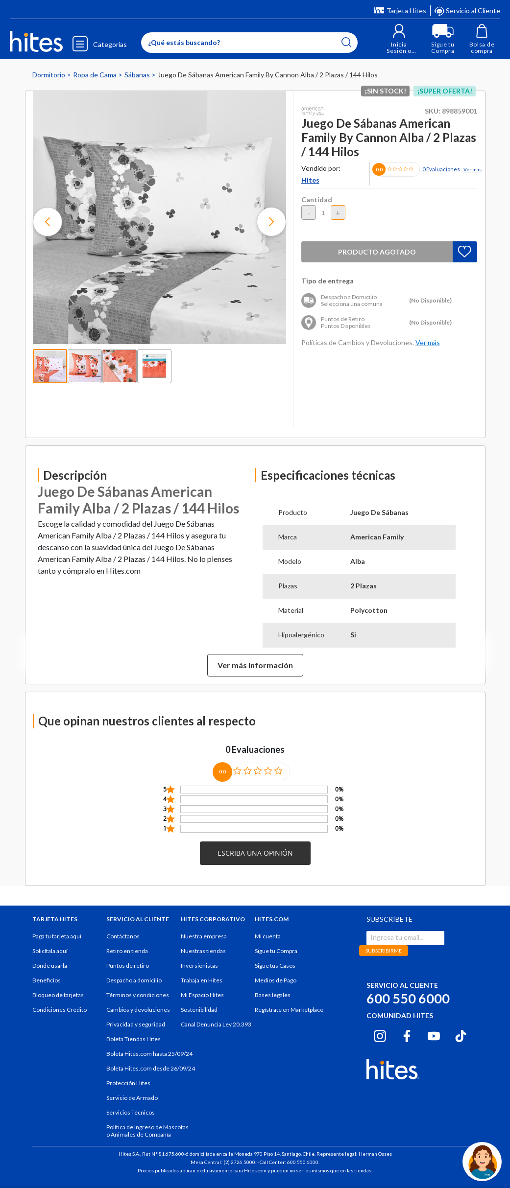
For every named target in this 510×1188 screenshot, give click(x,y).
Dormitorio (49, 74)
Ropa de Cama (95, 74)
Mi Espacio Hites (202, 995)
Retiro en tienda (127, 951)
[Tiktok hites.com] (461, 1034)
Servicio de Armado (132, 1097)
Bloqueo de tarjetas (58, 995)
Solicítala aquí (50, 951)
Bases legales (273, 995)
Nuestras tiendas (203, 951)
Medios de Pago (275, 980)
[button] (399, 39)
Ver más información (255, 665)
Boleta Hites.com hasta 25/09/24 (149, 1053)
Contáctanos (123, 936)
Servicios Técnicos (130, 1112)
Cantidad (316, 199)
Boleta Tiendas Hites (133, 1039)
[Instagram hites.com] (380, 1034)
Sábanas (137, 74)
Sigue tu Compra (276, 951)
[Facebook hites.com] (407, 1034)
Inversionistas (199, 965)
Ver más (472, 169)
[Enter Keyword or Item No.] (249, 42)
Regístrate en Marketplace (289, 1009)
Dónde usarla (49, 965)
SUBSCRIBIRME (383, 951)
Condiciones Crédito (59, 1009)
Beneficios (46, 980)
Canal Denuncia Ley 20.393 (216, 1024)
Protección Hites (128, 1083)
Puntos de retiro (127, 965)
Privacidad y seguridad (135, 1024)
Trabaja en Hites (201, 980)
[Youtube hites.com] (434, 1034)
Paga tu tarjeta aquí (56, 936)
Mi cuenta (268, 936)
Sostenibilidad (199, 1009)
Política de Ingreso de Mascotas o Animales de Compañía (147, 1130)
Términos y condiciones (137, 995)
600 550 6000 (408, 998)
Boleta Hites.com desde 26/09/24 (150, 1068)
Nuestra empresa (204, 936)
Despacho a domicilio (134, 980)
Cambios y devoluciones (138, 1009)
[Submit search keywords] (346, 42)
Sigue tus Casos (275, 965)
